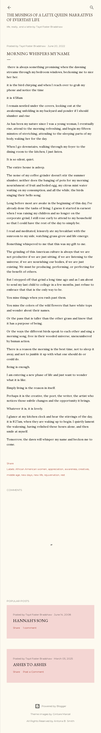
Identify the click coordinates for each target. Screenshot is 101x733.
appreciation (55, 469)
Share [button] (10, 463)
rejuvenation (51, 474)
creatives (83, 469)
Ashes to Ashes (29, 664)
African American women (31, 469)
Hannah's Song (30, 620)
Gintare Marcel (61, 714)
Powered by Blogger (50, 706)
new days (26, 474)
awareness (71, 469)
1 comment (30, 627)
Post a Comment (33, 671)
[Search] (91, 7)
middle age (13, 474)
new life (38, 474)
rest (63, 474)
